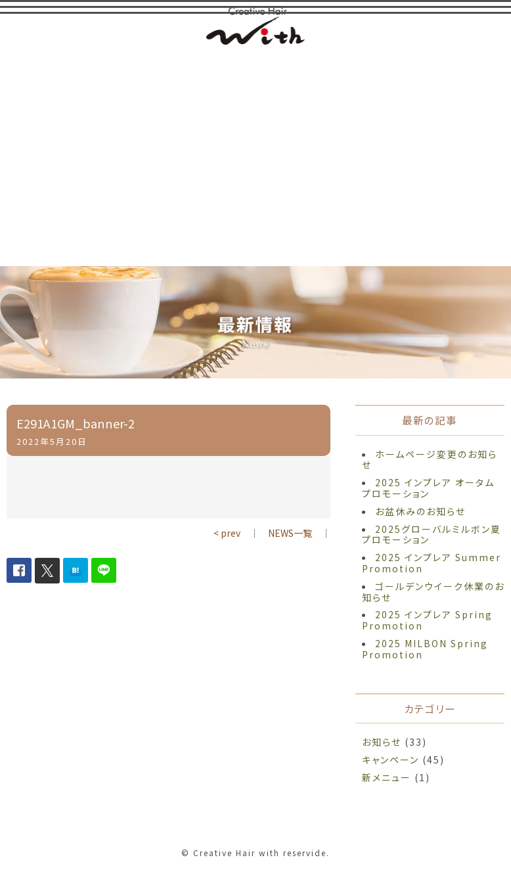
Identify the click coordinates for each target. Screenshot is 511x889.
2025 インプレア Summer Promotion (431, 563)
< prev (226, 532)
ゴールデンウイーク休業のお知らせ (433, 592)
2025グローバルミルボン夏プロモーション (431, 534)
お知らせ (381, 741)
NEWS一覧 (290, 532)
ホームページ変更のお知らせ (429, 459)
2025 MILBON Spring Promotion (425, 649)
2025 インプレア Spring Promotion (427, 620)
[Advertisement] (255, 154)
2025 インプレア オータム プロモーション (428, 488)
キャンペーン (390, 759)
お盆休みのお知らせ (420, 511)
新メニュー (386, 777)
